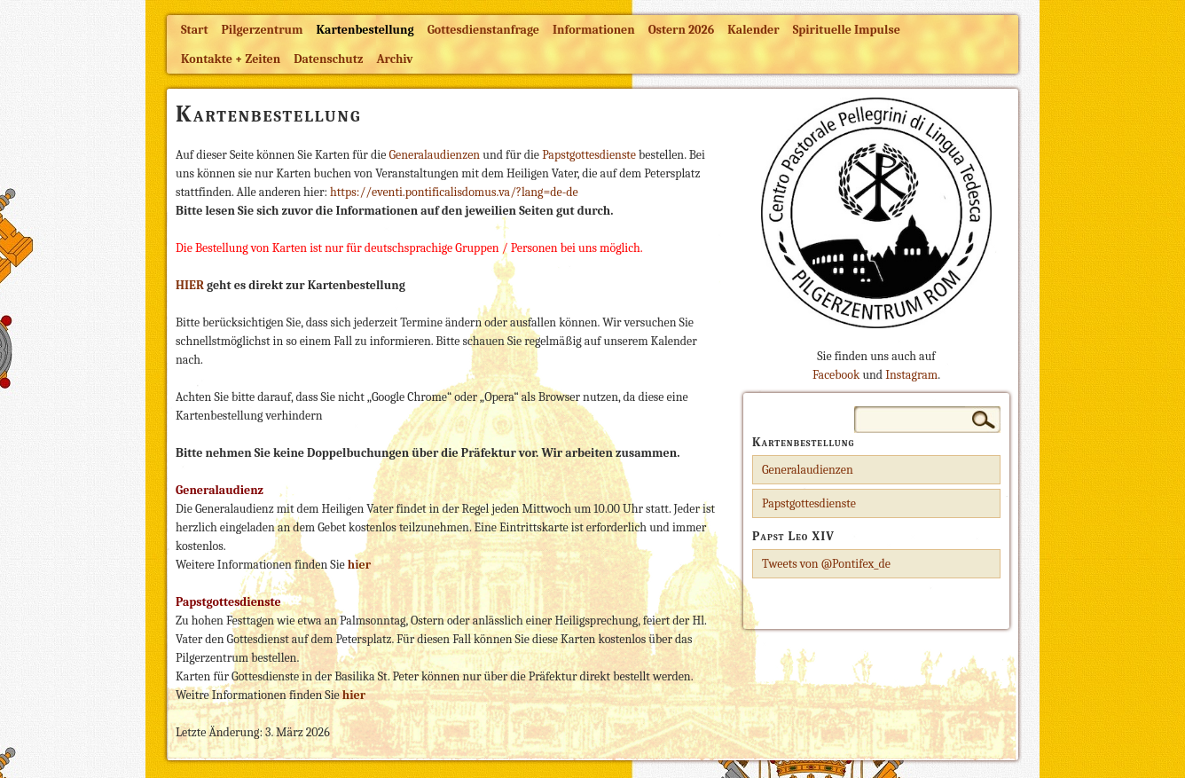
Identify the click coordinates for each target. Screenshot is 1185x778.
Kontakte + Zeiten (230, 59)
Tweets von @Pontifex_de (826, 563)
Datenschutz (328, 59)
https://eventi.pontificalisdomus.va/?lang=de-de (454, 192)
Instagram (911, 374)
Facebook (835, 374)
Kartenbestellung (365, 29)
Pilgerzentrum (262, 29)
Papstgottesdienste (590, 154)
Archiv (394, 59)
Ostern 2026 (681, 29)
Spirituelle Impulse (846, 29)
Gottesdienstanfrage (483, 29)
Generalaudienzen (435, 154)
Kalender (753, 29)
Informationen (594, 29)
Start (194, 29)
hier (353, 695)
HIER (190, 285)
